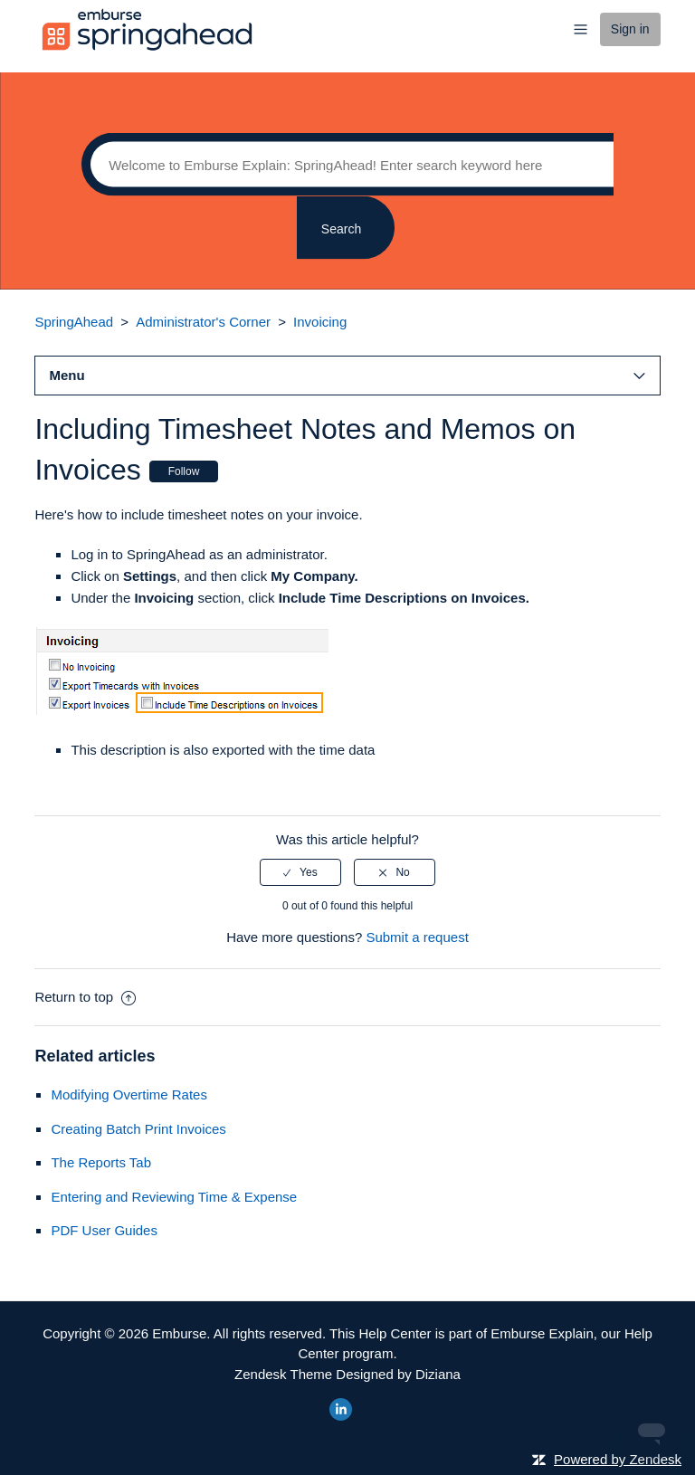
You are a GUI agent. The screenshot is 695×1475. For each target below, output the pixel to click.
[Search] (347, 164)
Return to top (85, 996)
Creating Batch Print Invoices (138, 1129)
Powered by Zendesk (617, 1459)
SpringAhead (73, 321)
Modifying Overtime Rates (129, 1094)
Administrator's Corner (203, 321)
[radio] (300, 872)
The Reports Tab (101, 1162)
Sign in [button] (630, 29)
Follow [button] (184, 471)
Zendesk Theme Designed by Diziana (347, 1374)
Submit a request (417, 937)
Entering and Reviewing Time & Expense (174, 1196)
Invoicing (320, 321)
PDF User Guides (104, 1230)
